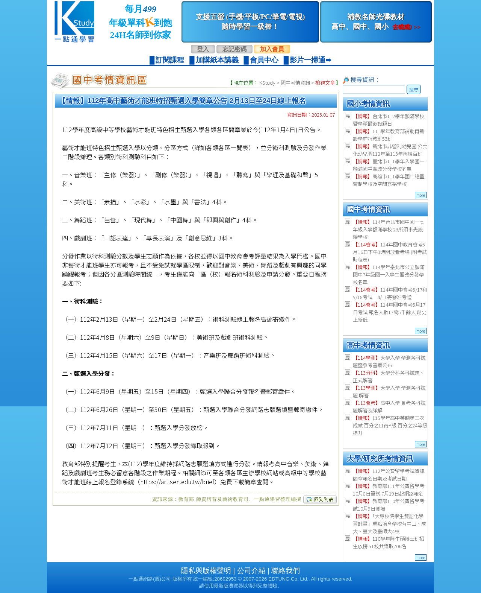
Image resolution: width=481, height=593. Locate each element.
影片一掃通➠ (310, 60)
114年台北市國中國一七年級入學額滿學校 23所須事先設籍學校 (388, 229)
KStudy (267, 82)
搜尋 (413, 89)
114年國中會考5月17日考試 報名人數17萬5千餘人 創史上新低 (390, 312)
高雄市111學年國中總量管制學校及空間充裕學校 (388, 180)
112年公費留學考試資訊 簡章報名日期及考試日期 (388, 474)
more (420, 195)
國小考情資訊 (368, 104)
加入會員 (272, 49)
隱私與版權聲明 (206, 571)
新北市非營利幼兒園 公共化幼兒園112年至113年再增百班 (390, 150)
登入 (203, 49)
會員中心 (264, 60)
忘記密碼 (234, 49)
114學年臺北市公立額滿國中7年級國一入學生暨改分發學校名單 (388, 274)
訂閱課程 (170, 60)
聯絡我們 (285, 571)
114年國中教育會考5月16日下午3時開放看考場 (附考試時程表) (390, 252)
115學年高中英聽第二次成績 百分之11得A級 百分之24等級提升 (390, 425)
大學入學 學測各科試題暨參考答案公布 (389, 361)
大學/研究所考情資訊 (380, 458)
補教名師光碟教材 (375, 21)
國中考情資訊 (295, 82)
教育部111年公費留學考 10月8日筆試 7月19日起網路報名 (388, 489)
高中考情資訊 (368, 345)
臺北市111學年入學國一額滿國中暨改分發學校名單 (388, 165)
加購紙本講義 (217, 60)
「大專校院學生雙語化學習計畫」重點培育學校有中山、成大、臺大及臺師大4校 (389, 523)
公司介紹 (251, 571)
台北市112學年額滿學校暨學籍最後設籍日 (388, 120)
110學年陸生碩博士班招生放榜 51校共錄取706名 (388, 542)
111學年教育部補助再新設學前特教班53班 (388, 135)
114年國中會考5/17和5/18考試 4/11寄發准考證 (390, 293)
